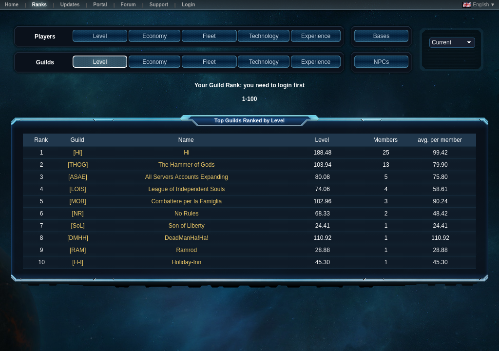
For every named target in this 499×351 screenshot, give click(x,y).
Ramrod (186, 250)
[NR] (78, 213)
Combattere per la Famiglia (186, 201)
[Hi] (78, 152)
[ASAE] (77, 177)
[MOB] (78, 201)
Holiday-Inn (186, 262)
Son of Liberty (187, 225)
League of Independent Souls (186, 189)
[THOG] (78, 164)
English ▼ (478, 5)
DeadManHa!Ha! (186, 237)
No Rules (186, 213)
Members (385, 139)
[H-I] (77, 262)
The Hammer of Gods (186, 164)
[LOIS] (78, 189)
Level (322, 139)
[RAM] (78, 250)
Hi (186, 152)
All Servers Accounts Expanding (186, 177)
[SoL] (78, 225)
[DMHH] (77, 237)
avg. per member (440, 139)
